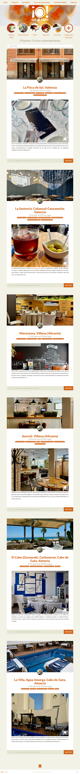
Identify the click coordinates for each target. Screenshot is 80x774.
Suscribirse (26, 2)
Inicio (5, 2)
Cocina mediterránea (19, 93)
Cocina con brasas (25, 688)
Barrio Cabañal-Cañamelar (57, 217)
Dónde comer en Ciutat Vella (60, 93)
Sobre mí (73, 2)
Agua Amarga (51, 688)
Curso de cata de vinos (42, 2)
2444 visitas (36, 285)
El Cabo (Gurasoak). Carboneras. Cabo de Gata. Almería (40, 559)
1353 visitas (36, 160)
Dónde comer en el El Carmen (40, 95)
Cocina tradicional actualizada (47, 441)
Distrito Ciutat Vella (40, 93)
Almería (57, 688)
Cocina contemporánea (30, 93)
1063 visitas (36, 752)
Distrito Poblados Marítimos (44, 217)
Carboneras (57, 566)
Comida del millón (60, 2)
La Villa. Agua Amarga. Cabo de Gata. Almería (40, 681)
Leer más (68, 160)
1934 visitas (36, 388)
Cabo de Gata (33, 688)
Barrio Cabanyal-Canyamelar (34, 219)
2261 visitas (36, 509)
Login (77, 772)
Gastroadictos (36, 268)
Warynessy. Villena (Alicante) (40, 333)
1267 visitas (36, 632)
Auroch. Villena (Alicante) (40, 436)
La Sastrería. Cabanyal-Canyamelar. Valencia (40, 210)
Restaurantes (19, 160)
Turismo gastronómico (32, 338)
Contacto (14, 2)
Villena (39, 338)
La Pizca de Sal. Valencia (40, 87)
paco (49, 90)
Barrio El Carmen (48, 93)
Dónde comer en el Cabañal (46, 219)
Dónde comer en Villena (58, 338)
